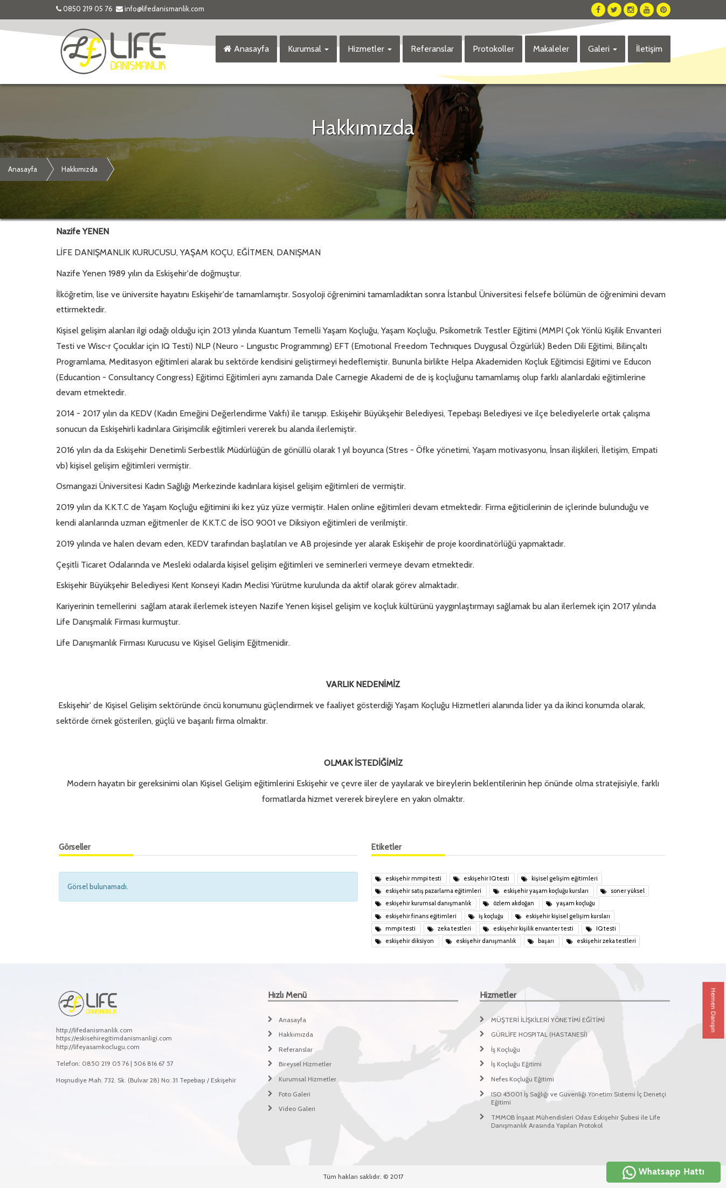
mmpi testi (396, 928)
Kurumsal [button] (308, 49)
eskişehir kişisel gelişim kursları (562, 916)
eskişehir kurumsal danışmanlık (423, 903)
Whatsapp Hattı (663, 1171)
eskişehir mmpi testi (408, 878)
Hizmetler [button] (370, 49)
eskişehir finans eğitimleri (416, 916)
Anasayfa (246, 49)
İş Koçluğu (505, 1049)
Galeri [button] (602, 49)
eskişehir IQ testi (481, 878)
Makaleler (551, 49)
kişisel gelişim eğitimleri (559, 878)
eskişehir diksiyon (405, 941)
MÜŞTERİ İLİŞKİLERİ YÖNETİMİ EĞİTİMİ (548, 1020)
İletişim (649, 49)
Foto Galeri (294, 1094)
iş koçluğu (486, 916)
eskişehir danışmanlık (481, 941)
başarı (541, 941)
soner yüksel (622, 891)
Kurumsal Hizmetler (307, 1079)
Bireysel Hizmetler (305, 1064)
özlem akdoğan (509, 903)
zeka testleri (449, 928)
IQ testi (601, 928)
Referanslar (432, 49)
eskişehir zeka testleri (601, 941)
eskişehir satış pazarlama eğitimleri (428, 891)
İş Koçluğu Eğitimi (516, 1064)
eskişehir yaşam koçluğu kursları (541, 891)
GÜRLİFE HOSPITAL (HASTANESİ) (539, 1034)
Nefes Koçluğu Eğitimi (522, 1079)
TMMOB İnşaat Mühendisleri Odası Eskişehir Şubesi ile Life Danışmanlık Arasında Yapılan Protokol (575, 1121)
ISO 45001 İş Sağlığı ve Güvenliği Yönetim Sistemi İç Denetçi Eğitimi (578, 1098)
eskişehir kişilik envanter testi (529, 928)
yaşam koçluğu (570, 903)
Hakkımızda (79, 169)
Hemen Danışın (714, 1010)
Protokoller (493, 49)
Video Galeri (297, 1109)
